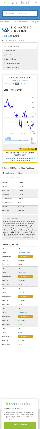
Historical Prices (10, 51)
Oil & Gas (7, 35)
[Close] (35, 405)
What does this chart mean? (20, 80)
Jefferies (20, 332)
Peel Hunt (21, 292)
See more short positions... (10, 177)
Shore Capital (22, 272)
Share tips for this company (14, 55)
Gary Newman (22, 312)
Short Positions (10, 59)
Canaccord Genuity (24, 252)
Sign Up (32, 158)
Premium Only (25, 256)
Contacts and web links (12, 63)
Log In (11, 158)
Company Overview (11, 46)
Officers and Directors (12, 67)
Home (5, 40)
